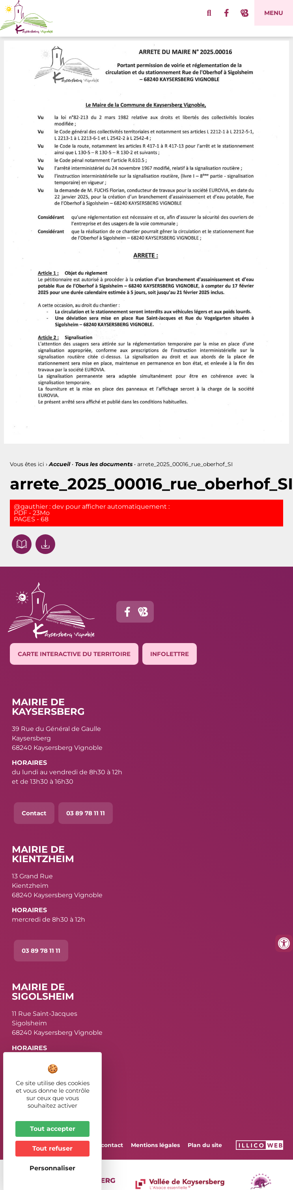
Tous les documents (104, 464)
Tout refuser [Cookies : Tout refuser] (52, 1148)
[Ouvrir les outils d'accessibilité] (284, 943)
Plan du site (205, 1145)
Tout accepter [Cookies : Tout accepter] (52, 1128)
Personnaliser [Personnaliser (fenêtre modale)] (52, 1168)
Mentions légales (155, 1145)
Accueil (59, 464)
